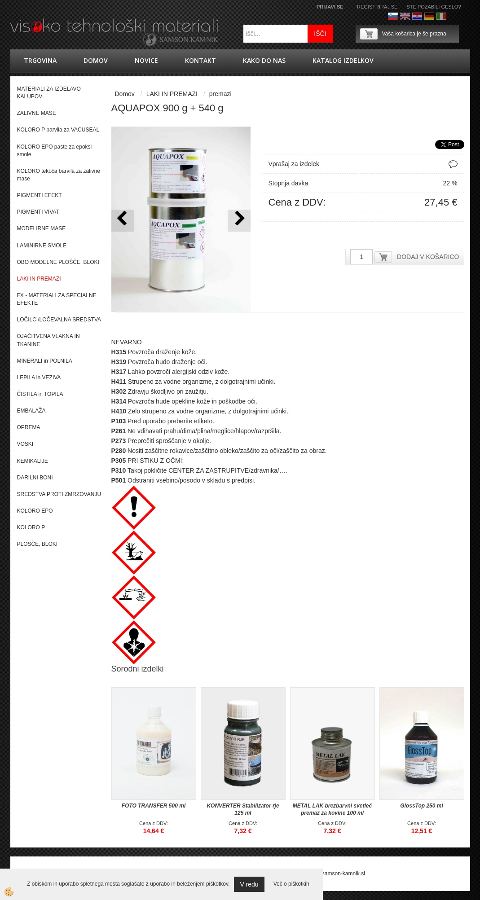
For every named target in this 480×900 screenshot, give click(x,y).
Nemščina (429, 16)
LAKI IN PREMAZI (172, 93)
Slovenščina (393, 16)
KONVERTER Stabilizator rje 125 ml (243, 809)
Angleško (405, 16)
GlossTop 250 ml (421, 806)
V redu (249, 884)
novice (146, 60)
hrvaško (417, 16)
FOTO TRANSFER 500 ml (153, 806)
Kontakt (200, 60)
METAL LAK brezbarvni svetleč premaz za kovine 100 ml (332, 809)
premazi (220, 93)
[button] (239, 221)
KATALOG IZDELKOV (343, 60)
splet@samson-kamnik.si (335, 873)
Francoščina (453, 16)
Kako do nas (264, 60)
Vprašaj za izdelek (294, 163)
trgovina (40, 60)
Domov (96, 60)
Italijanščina (441, 16)
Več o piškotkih (291, 884)
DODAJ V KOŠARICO (428, 256)
